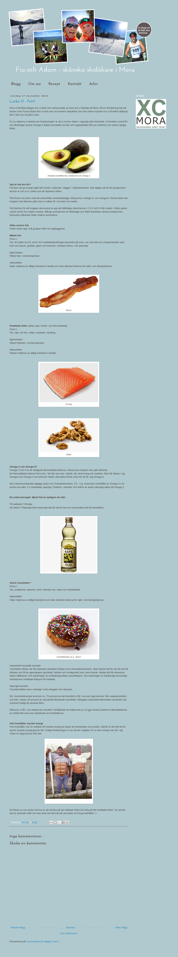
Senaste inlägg (17, 927)
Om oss (34, 84)
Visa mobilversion (68, 933)
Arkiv (93, 84)
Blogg (16, 84)
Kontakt (74, 84)
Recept (54, 84)
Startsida (70, 927)
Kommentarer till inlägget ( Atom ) (43, 941)
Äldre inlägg (121, 927)
